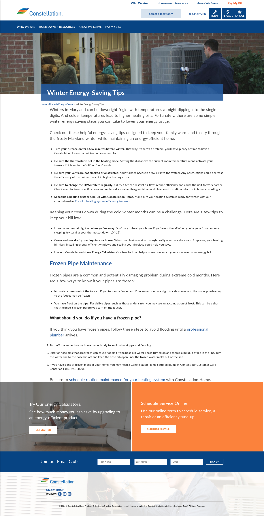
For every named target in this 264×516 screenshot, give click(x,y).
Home (44, 104)
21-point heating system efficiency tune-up (101, 201)
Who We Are (139, 3)
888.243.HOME (197, 13)
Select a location (161, 14)
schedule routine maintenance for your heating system (117, 379)
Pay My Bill (235, 3)
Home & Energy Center (61, 104)
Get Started (43, 430)
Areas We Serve (207, 3)
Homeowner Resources (172, 3)
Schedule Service (158, 429)
